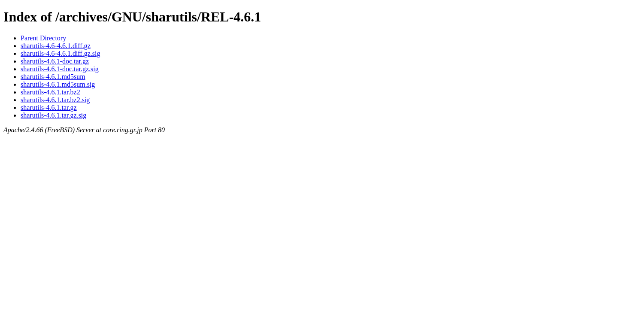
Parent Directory (43, 38)
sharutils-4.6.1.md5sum (53, 76)
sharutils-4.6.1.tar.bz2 (50, 92)
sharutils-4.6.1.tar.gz (49, 107)
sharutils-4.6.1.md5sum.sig (58, 84)
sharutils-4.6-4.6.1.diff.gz (56, 45)
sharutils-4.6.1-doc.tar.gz (55, 61)
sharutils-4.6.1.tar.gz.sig (53, 115)
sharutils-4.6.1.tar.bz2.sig (55, 99)
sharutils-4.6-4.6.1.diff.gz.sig (60, 53)
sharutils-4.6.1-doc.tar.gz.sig (60, 69)
